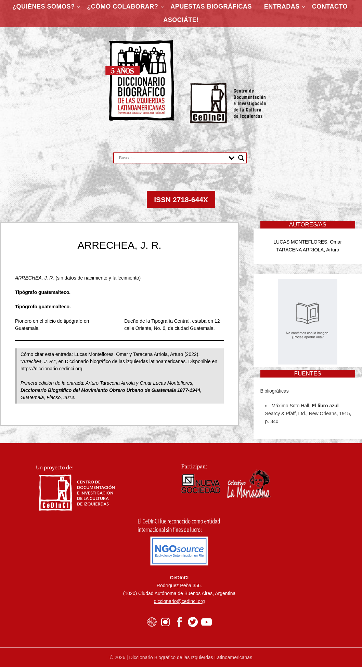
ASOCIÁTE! (181, 19)
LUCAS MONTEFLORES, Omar (307, 242)
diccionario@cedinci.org (179, 601)
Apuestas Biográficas (211, 6)
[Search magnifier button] (241, 158)
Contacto (330, 6)
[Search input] (172, 158)
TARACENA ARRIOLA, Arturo (307, 249)
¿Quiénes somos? (43, 6)
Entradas (282, 6)
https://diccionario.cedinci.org (51, 368)
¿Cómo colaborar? (122, 6)
